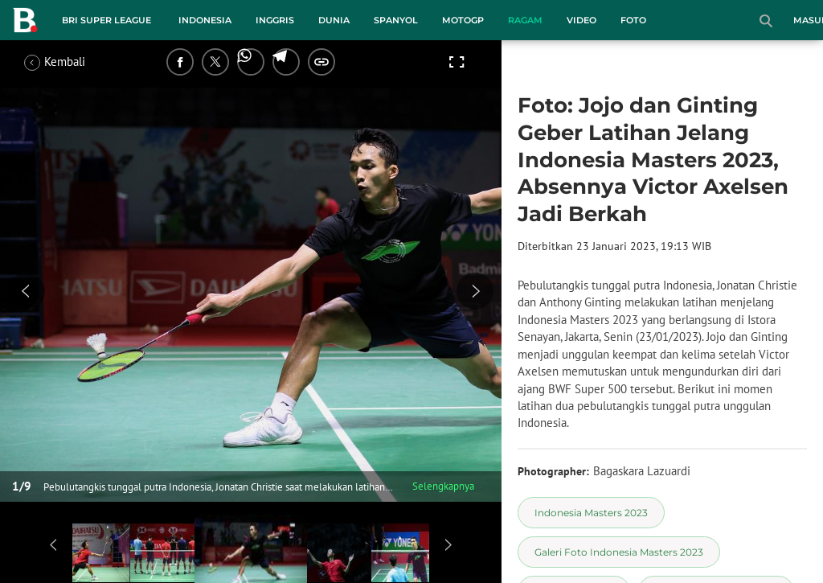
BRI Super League (106, 20)
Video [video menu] (581, 20)
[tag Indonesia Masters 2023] (591, 512)
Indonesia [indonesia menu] (204, 20)
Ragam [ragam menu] (525, 20)
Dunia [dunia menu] (334, 20)
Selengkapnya (443, 486)
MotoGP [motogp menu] (463, 20)
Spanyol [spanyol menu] (396, 20)
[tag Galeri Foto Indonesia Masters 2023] (619, 552)
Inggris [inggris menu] (275, 20)
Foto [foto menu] (633, 20)
